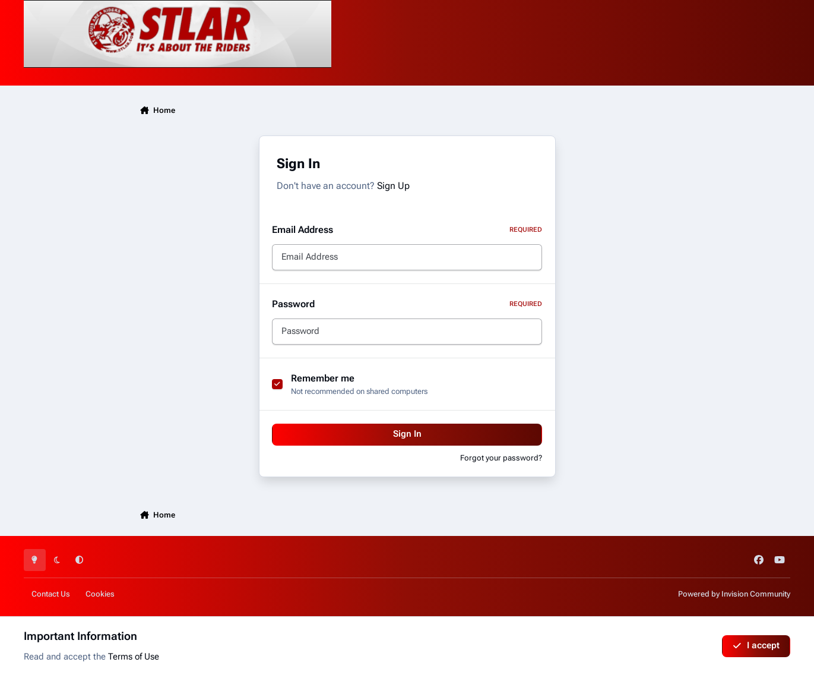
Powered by (734, 593)
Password (407, 304)
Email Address (407, 229)
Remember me (322, 378)
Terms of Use (133, 657)
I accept (756, 646)
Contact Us (50, 593)
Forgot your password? (501, 457)
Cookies (100, 593)
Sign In (407, 434)
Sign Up (393, 185)
